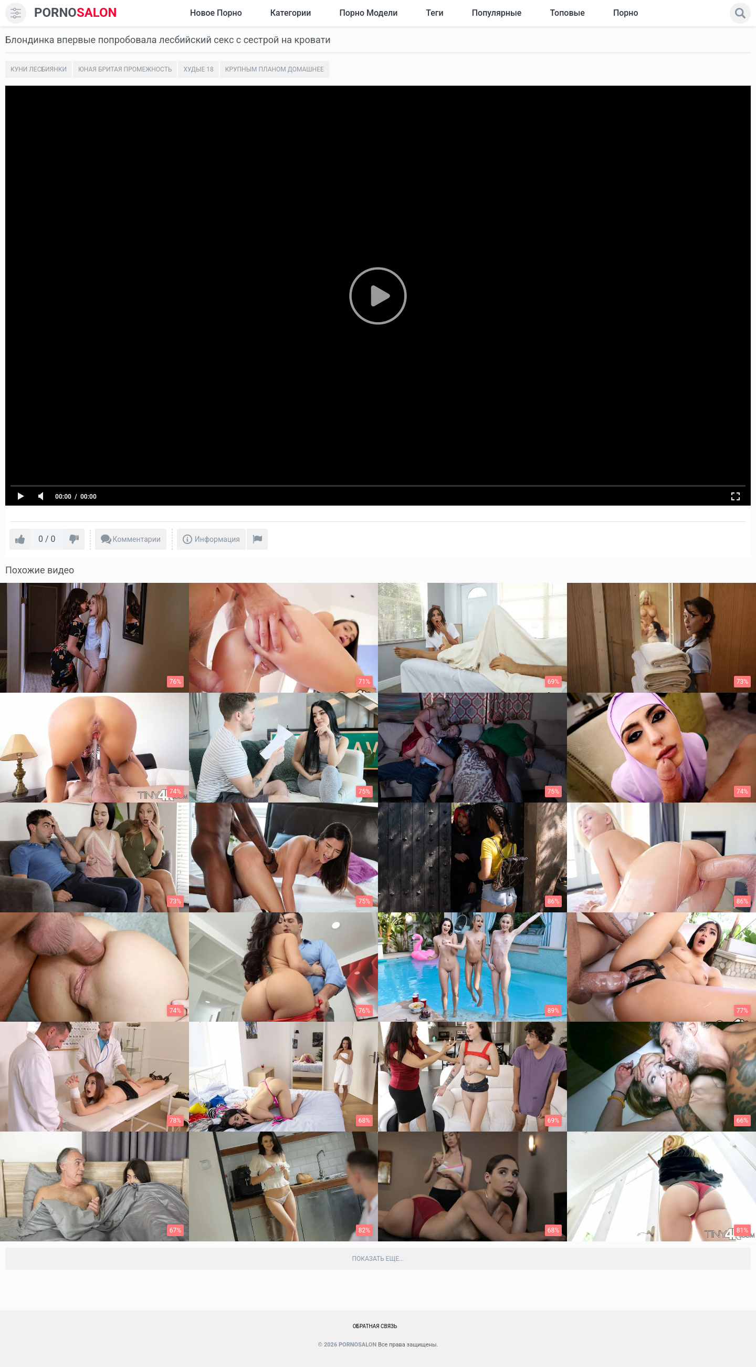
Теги (434, 13)
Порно (625, 13)
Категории (290, 13)
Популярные (497, 13)
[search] (740, 13)
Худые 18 (198, 69)
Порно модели (368, 13)
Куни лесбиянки (38, 69)
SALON (75, 13)
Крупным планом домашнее (274, 69)
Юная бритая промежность (125, 69)
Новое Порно (216, 13)
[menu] (15, 13)
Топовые (567, 13)
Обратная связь (375, 1326)
